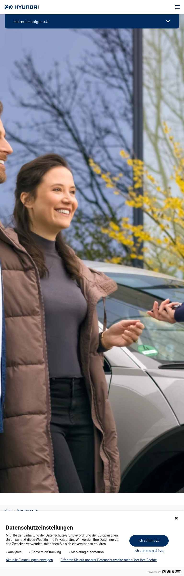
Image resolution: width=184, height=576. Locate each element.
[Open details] (168, 21)
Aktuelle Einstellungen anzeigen (29, 560)
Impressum (27, 510)
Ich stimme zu (149, 540)
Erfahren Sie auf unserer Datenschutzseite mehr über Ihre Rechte (109, 560)
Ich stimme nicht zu (149, 551)
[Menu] (177, 7)
